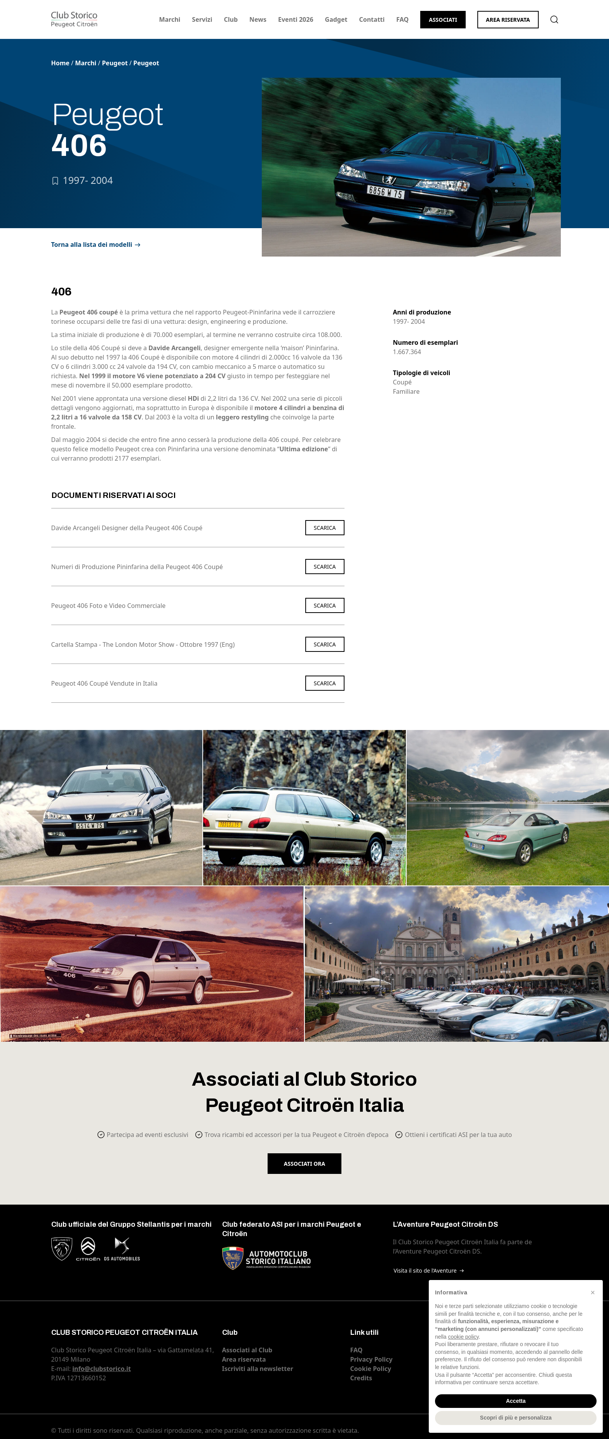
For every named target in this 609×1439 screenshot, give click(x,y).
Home (60, 63)
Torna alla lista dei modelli (91, 244)
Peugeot (115, 63)
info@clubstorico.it (101, 1368)
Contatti (372, 19)
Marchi (169, 19)
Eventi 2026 (295, 19)
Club (231, 19)
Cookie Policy (371, 1368)
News (257, 19)
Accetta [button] (516, 1401)
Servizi (202, 19)
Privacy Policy (371, 1359)
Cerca (554, 19)
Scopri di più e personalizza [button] (516, 1418)
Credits (361, 1378)
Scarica (325, 527)
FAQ (402, 19)
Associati (443, 19)
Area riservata (508, 19)
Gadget (336, 19)
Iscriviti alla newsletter (257, 1368)
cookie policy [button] (463, 1337)
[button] (592, 1292)
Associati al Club (247, 1350)
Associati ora (304, 1163)
